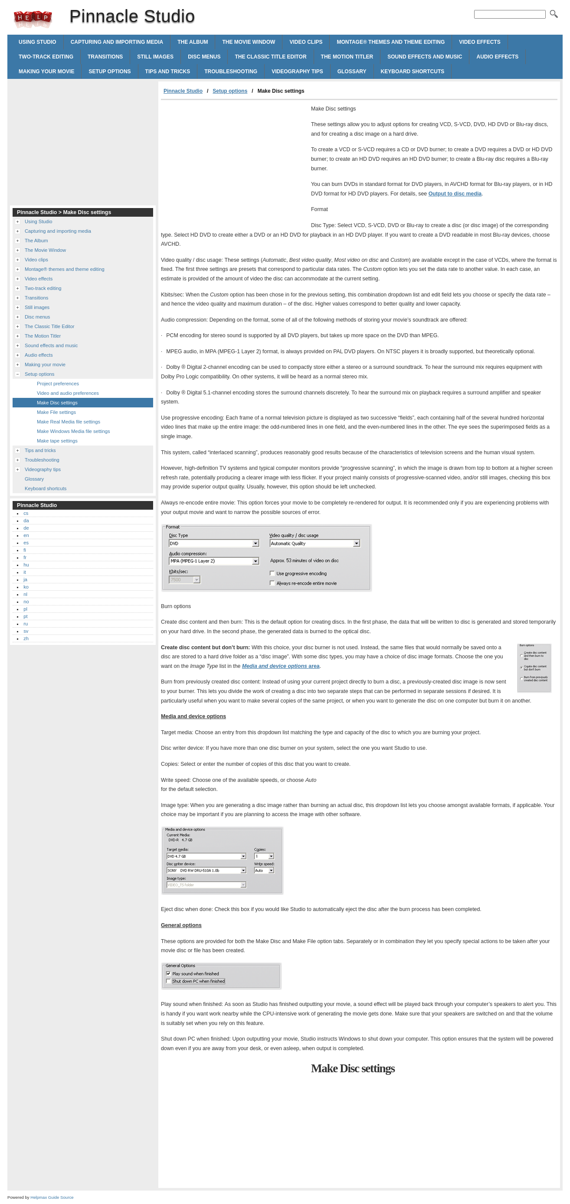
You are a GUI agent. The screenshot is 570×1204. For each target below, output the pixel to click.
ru (25, 623)
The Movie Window (248, 42)
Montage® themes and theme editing (391, 42)
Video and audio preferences (68, 393)
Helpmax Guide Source (51, 1197)
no (26, 601)
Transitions (105, 57)
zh (26, 638)
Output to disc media (455, 194)
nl (25, 594)
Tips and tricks (167, 71)
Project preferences (58, 383)
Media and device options (281, 666)
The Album (192, 42)
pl (25, 609)
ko (26, 586)
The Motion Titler (347, 57)
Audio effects (497, 57)
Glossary (352, 71)
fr (24, 557)
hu (26, 564)
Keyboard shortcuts (413, 71)
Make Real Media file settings (68, 421)
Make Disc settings (57, 402)
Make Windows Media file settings (73, 431)
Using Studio (37, 42)
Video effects (479, 42)
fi (24, 550)
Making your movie (46, 71)
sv (25, 631)
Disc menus (204, 57)
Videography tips (297, 71)
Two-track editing (46, 57)
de (26, 527)
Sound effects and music (424, 57)
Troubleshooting (230, 71)
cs (25, 513)
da (26, 520)
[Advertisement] (234, 165)
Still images (155, 57)
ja (25, 579)
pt (25, 616)
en (26, 535)
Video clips (305, 42)
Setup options (109, 71)
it (24, 572)
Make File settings (56, 412)
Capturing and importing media (117, 42)
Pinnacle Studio (33, 19)
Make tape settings (57, 440)
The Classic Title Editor (270, 57)
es (26, 542)
